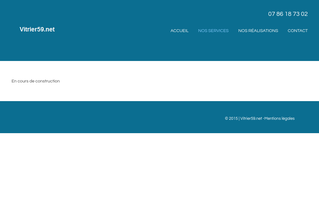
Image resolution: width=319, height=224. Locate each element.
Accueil (180, 31)
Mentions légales (279, 118)
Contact (298, 31)
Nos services (213, 31)
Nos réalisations (258, 31)
